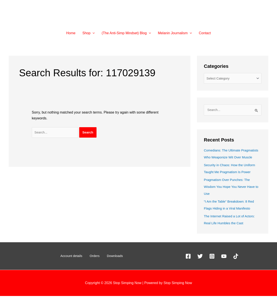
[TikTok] (235, 264)
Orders (95, 264)
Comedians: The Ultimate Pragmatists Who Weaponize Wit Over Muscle (229, 158)
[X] (200, 264)
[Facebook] (188, 264)
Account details (74, 264)
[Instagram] (212, 264)
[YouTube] (224, 264)
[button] (92, 33)
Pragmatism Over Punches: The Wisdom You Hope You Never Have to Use (231, 194)
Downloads (112, 264)
